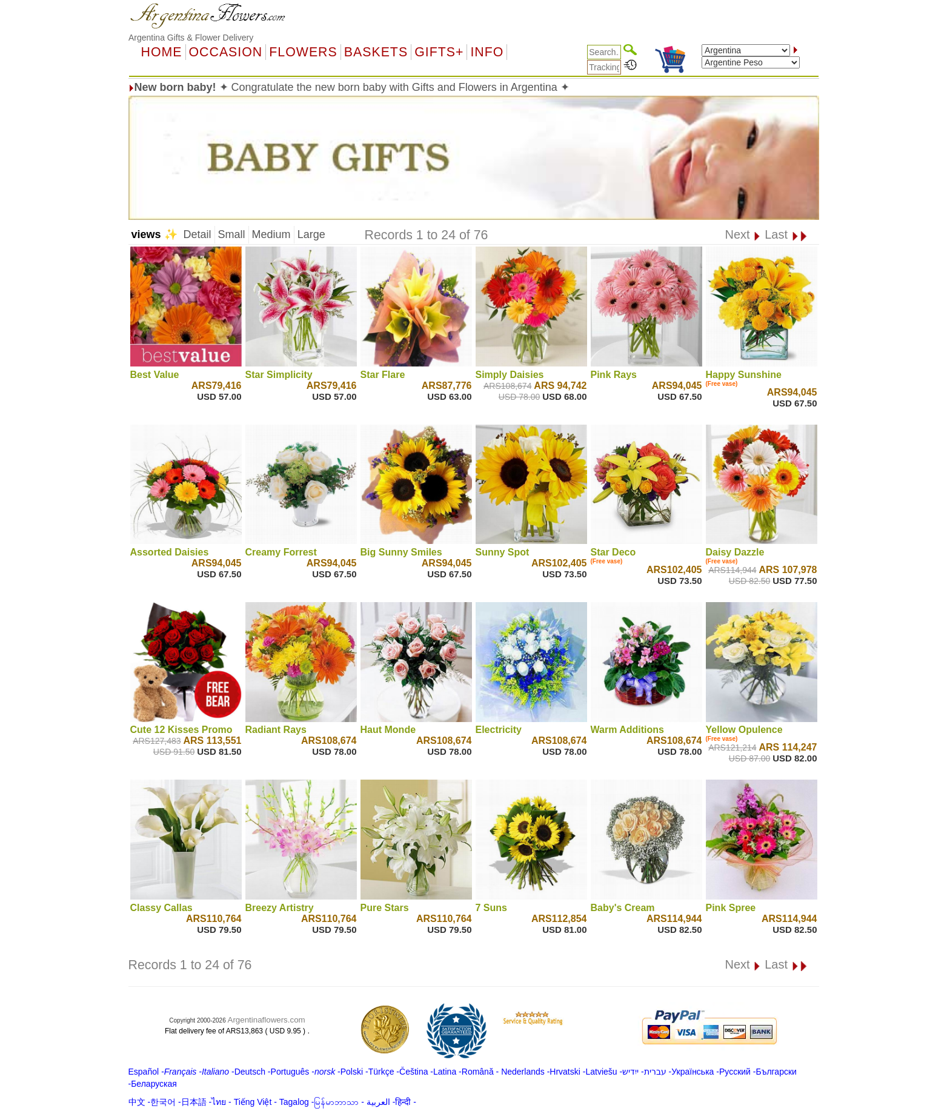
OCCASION (226, 52)
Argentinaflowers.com (266, 1019)
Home (161, 52)
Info (486, 52)
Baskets (376, 52)
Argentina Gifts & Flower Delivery (190, 37)
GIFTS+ (438, 52)
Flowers (303, 52)
